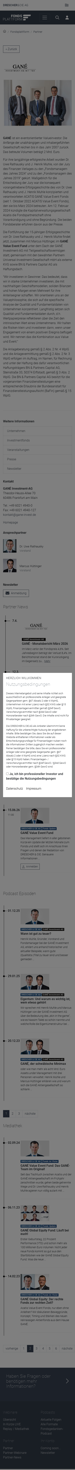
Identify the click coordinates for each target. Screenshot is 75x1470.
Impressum (33, 788)
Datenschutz (14, 788)
